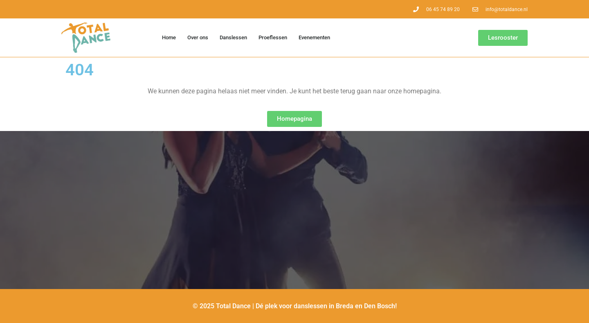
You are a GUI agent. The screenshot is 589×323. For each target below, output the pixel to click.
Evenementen (314, 37)
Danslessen (233, 37)
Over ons (197, 37)
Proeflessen (273, 37)
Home (169, 37)
